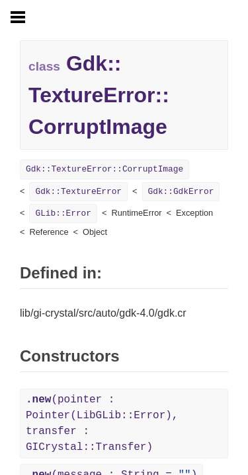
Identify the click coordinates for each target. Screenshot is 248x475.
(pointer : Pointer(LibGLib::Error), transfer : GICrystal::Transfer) (102, 423)
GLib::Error (63, 213)
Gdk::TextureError (78, 192)
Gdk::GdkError (181, 192)
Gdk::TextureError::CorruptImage (104, 169)
